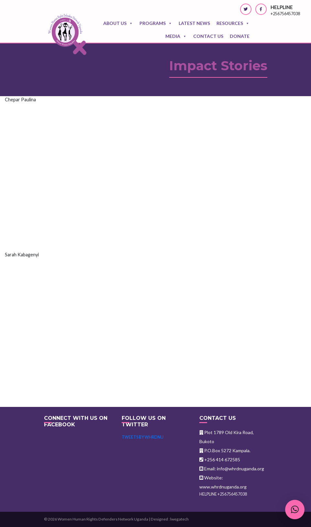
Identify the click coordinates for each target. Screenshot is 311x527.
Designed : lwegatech (170, 519)
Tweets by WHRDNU (142, 437)
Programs (155, 23)
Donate (240, 36)
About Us (118, 23)
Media (176, 36)
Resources (233, 23)
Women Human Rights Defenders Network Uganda (103, 519)
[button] (295, 509)
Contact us (208, 36)
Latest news (194, 23)
